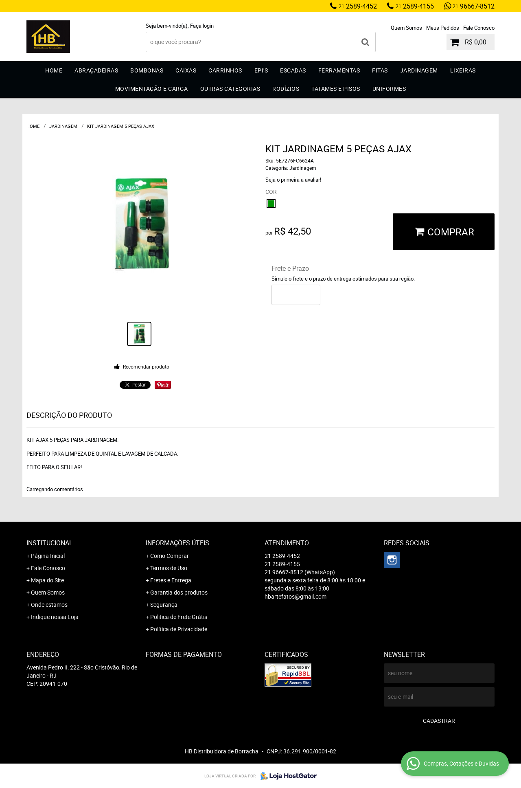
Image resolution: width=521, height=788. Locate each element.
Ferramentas (339, 70)
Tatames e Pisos (335, 88)
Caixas (185, 70)
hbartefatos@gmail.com (295, 596)
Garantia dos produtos (179, 592)
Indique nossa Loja (55, 617)
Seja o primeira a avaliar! (293, 179)
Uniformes (389, 88)
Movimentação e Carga (151, 88)
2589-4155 (415, 6)
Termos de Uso (168, 568)
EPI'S (261, 70)
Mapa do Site (47, 580)
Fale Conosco (479, 27)
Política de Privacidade (178, 629)
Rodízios (285, 88)
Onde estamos (49, 604)
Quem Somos (406, 27)
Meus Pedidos (442, 27)
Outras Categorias (230, 88)
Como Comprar (169, 556)
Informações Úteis (177, 542)
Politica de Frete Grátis (178, 617)
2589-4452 (358, 6)
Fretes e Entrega (170, 580)
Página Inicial (48, 556)
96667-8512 (474, 6)
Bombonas (146, 70)
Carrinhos (225, 70)
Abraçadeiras (96, 70)
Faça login (202, 25)
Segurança (163, 604)
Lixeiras (463, 70)
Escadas (293, 70)
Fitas (380, 70)
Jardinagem (419, 70)
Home (53, 70)
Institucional (49, 542)
